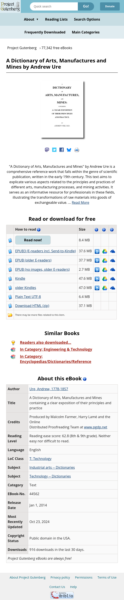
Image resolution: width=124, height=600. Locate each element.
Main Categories (86, 32)
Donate (110, 6)
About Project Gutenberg (28, 577)
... (78, 202)
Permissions (84, 577)
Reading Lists (56, 19)
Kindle (20, 278)
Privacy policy (60, 577)
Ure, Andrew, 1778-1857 (49, 389)
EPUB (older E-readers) (33, 260)
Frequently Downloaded (44, 32)
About (31, 19)
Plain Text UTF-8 (28, 296)
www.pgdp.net (95, 427)
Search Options (87, 19)
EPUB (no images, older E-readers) (42, 269)
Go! (86, 6)
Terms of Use (107, 577)
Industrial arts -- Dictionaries (52, 467)
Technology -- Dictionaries (50, 476)
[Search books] (54, 6)
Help (73, 587)
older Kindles (25, 287)
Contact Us (57, 587)
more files (36, 314)
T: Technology (41, 458)
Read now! (33, 240)
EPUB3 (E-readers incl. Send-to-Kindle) (45, 251)
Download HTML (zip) (32, 305)
